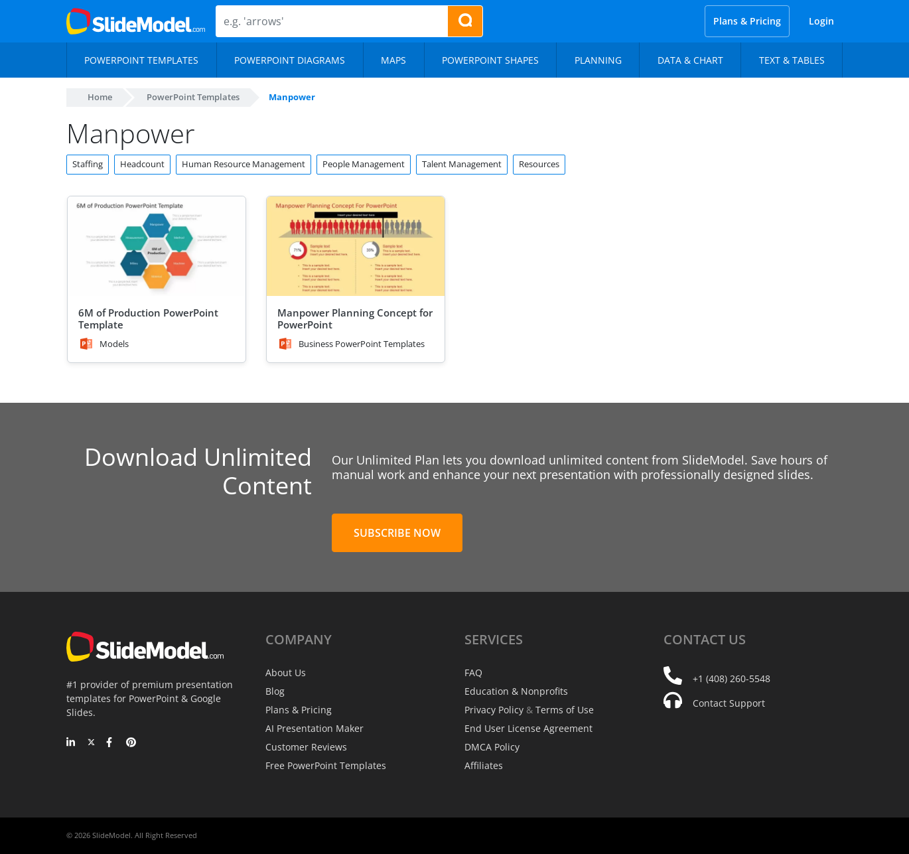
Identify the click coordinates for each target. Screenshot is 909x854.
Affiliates (483, 765)
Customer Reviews (306, 747)
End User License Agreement (528, 728)
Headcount (142, 164)
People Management (363, 164)
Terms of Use (564, 709)
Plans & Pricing (747, 21)
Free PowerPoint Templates (325, 765)
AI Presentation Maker (314, 728)
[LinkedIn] (71, 743)
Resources (539, 164)
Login (821, 21)
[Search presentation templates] (465, 21)
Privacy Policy (494, 709)
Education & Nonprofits (516, 691)
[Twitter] (91, 743)
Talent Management (462, 164)
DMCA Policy (492, 747)
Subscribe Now (397, 533)
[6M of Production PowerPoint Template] (156, 246)
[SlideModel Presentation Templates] (135, 21)
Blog (275, 691)
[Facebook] (111, 743)
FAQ (473, 672)
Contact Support (729, 703)
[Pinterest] (131, 743)
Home (100, 97)
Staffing (87, 164)
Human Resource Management (243, 164)
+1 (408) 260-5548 (731, 678)
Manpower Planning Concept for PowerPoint (355, 318)
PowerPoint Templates (193, 97)
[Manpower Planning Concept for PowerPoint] (356, 246)
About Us (285, 672)
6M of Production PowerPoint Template (148, 318)
